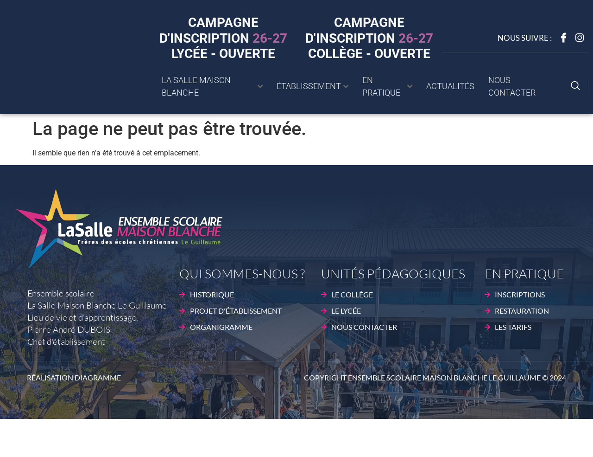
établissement (312, 86)
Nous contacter (512, 86)
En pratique (387, 86)
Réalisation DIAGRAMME (74, 377)
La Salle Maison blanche (212, 86)
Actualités (450, 86)
